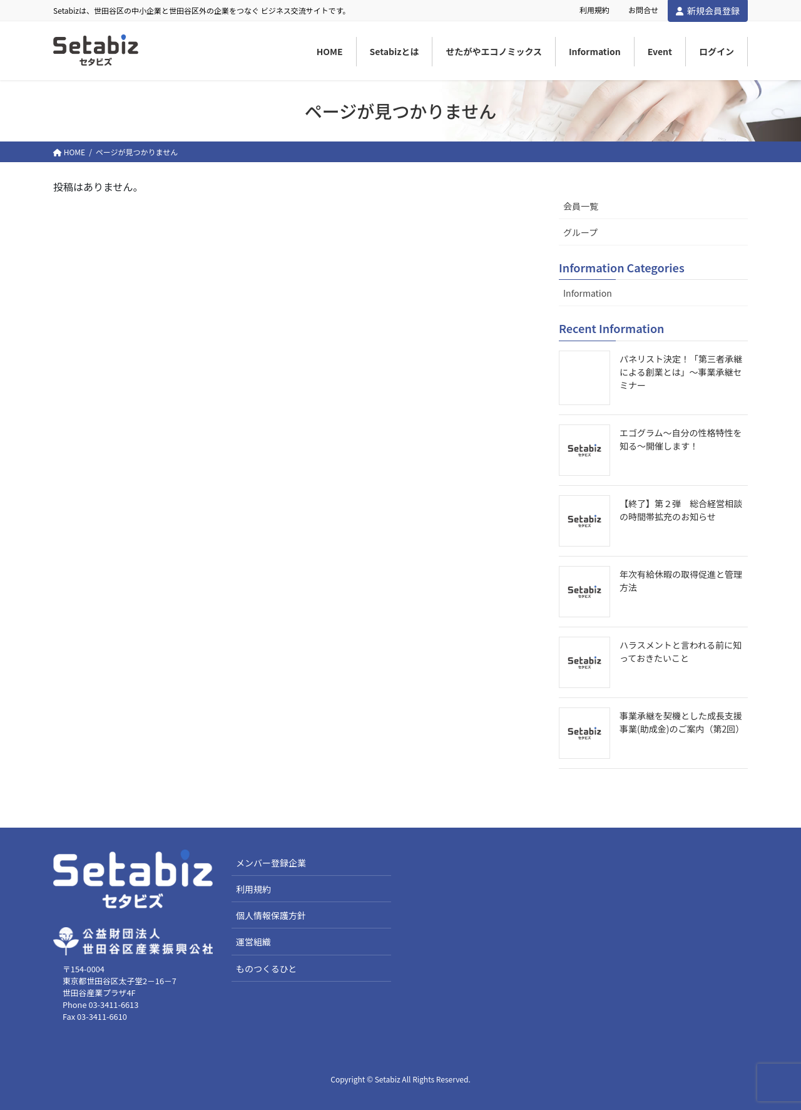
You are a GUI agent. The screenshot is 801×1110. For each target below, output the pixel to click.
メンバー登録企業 (271, 862)
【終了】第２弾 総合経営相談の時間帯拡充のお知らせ (681, 510)
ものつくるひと (266, 968)
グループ (580, 232)
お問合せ (643, 10)
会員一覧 (580, 206)
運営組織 (253, 941)
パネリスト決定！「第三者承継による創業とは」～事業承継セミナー (681, 371)
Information (587, 293)
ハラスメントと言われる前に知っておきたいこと (681, 651)
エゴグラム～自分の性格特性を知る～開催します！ (681, 439)
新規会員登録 (708, 10)
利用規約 (594, 10)
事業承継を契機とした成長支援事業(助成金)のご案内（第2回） (682, 722)
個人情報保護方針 (271, 915)
